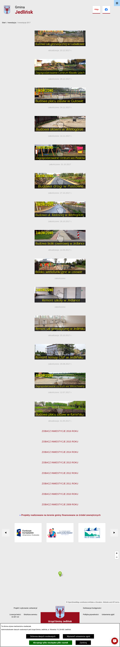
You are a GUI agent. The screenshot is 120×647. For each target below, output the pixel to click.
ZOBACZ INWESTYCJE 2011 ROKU (60, 483)
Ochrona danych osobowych (42, 636)
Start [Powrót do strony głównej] (4, 23)
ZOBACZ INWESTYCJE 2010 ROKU (60, 494)
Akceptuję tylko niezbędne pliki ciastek (50, 643)
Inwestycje (12, 23)
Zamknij (83, 643)
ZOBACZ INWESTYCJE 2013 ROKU (60, 462)
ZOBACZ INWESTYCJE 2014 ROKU (60, 452)
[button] (114, 641)
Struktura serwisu (30, 614)
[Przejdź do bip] (96, 10)
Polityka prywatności (91, 614)
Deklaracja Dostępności (92, 608)
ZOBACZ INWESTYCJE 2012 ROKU (60, 473)
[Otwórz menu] (117, 3)
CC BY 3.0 (15, 617)
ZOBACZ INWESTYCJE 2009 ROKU (60, 504)
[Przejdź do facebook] (106, 10)
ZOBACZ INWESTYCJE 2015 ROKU (60, 441)
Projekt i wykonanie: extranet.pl (25, 608)
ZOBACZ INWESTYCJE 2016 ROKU (60, 431)
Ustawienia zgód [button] (108, 614)
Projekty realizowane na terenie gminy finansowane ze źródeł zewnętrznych (61, 515)
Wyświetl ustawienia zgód (78, 636)
